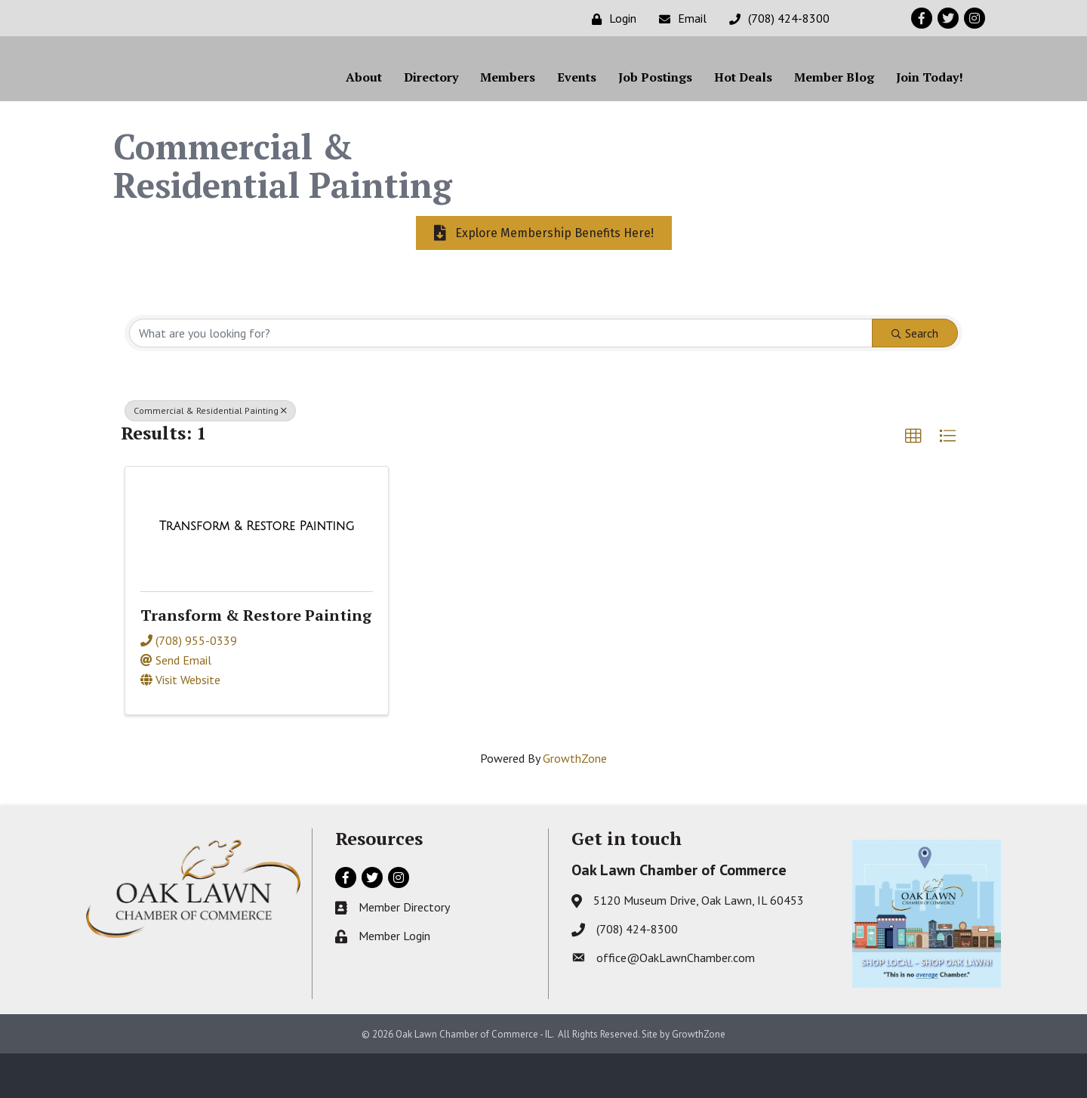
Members (507, 99)
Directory (431, 99)
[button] (913, 480)
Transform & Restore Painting (255, 659)
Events (576, 99)
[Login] (610, 18)
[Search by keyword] (501, 376)
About (364, 99)
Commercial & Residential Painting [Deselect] (210, 454)
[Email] (679, 18)
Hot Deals (743, 99)
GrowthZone (575, 802)
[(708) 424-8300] (776, 18)
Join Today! (929, 99)
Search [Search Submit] (914, 376)
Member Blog (834, 99)
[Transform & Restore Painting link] (257, 570)
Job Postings (655, 99)
